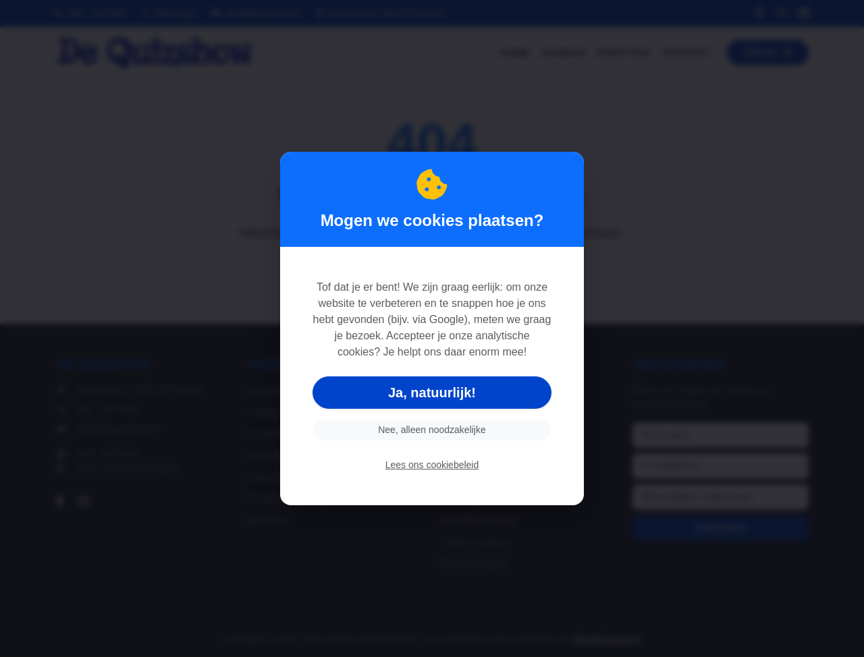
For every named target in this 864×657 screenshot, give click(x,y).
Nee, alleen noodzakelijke (432, 429)
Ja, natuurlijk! (432, 392)
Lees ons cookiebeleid (432, 464)
